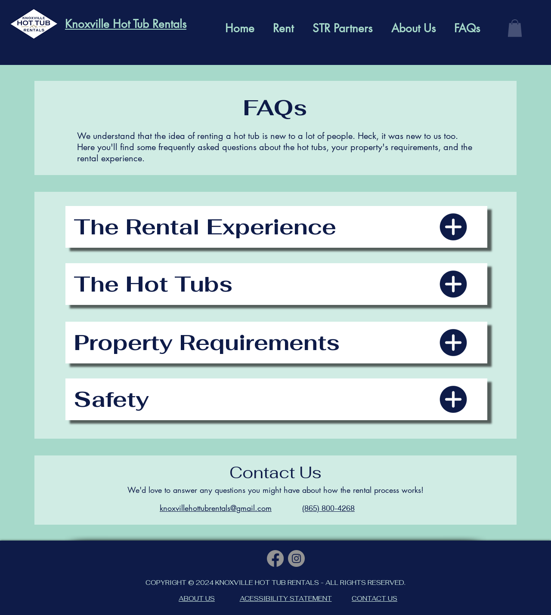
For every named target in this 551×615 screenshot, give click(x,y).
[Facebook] (275, 558)
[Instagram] (296, 558)
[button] (515, 28)
